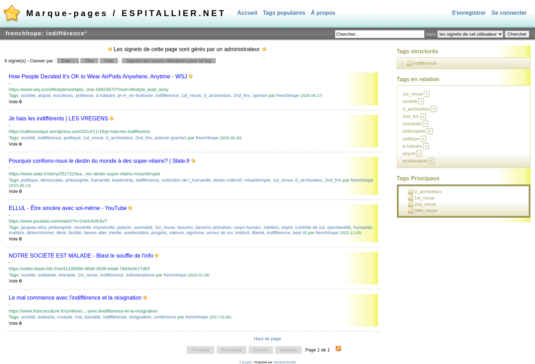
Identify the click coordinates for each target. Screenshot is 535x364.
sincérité (82, 227)
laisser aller (95, 232)
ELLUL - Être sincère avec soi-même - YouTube (68, 208)
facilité (75, 232)
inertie (115, 232)
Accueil (247, 13)
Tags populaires (284, 13)
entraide (66, 275)
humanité (100, 180)
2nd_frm (241, 95)
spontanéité (339, 227)
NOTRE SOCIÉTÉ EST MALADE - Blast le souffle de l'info (81, 256)
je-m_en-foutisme (135, 95)
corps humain (247, 227)
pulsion (124, 227)
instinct (242, 232)
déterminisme (40, 232)
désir (61, 232)
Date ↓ (68, 60)
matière (16, 232)
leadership (122, 180)
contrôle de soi (310, 227)
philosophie (76, 180)
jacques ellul (33, 227)
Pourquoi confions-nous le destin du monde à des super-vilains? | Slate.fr (99, 161)
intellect (271, 227)
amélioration (136, 232)
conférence (165, 317)
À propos (323, 13)
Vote (108, 60)
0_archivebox (217, 95)
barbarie (46, 317)
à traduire (105, 95)
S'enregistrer (468, 13)
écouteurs (63, 95)
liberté (258, 232)
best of (299, 232)
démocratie (51, 180)
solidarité (47, 275)
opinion (259, 95)
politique (72, 137)
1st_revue (191, 95)
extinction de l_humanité (186, 180)
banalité (93, 317)
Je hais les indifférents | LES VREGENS (58, 118)
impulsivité (104, 227)
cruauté (64, 317)
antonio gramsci (171, 137)
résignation (140, 317)
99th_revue (422, 211)
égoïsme (195, 232)
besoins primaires (213, 227)
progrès (159, 232)
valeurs (176, 232)
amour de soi (219, 232)
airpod (44, 95)
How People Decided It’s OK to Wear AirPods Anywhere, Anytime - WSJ (98, 76)
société (28, 95)
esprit (287, 227)
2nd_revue (422, 204)
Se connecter (509, 13)
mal (78, 317)
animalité (143, 227)
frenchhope (287, 95)
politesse (84, 95)
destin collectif (227, 180)
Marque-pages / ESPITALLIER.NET (126, 13)
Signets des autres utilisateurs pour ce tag (169, 60)
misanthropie (257, 180)
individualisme (140, 275)
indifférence (167, 95)
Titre (89, 60)
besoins (185, 227)
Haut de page (267, 338)
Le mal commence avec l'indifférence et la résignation (75, 298)
